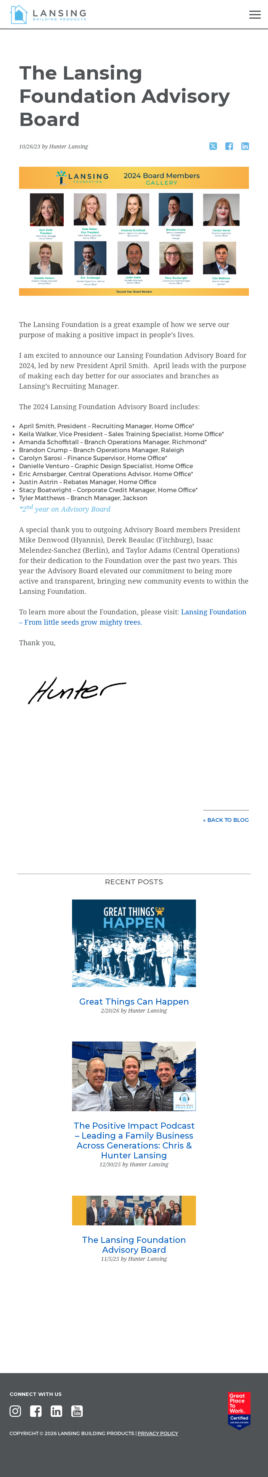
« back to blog (226, 820)
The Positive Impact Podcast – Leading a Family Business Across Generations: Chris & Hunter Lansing (134, 1140)
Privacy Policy (158, 1433)
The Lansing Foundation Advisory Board (134, 1245)
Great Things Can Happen (134, 1001)
